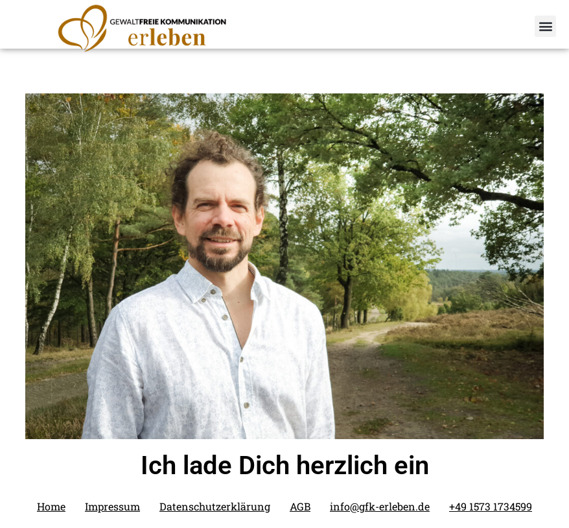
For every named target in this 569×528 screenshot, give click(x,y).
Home (51, 506)
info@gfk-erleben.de (380, 506)
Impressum (112, 506)
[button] (545, 26)
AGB (300, 506)
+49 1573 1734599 (490, 506)
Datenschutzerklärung (214, 506)
